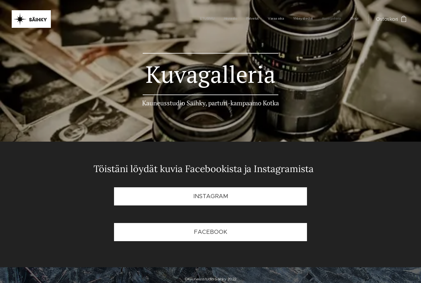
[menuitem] (304, 19)
